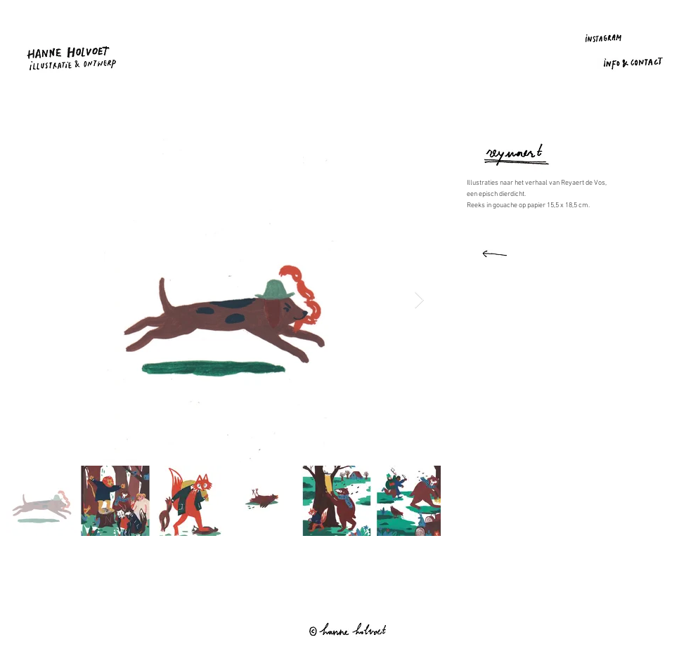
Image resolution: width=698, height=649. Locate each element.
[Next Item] (419, 300)
